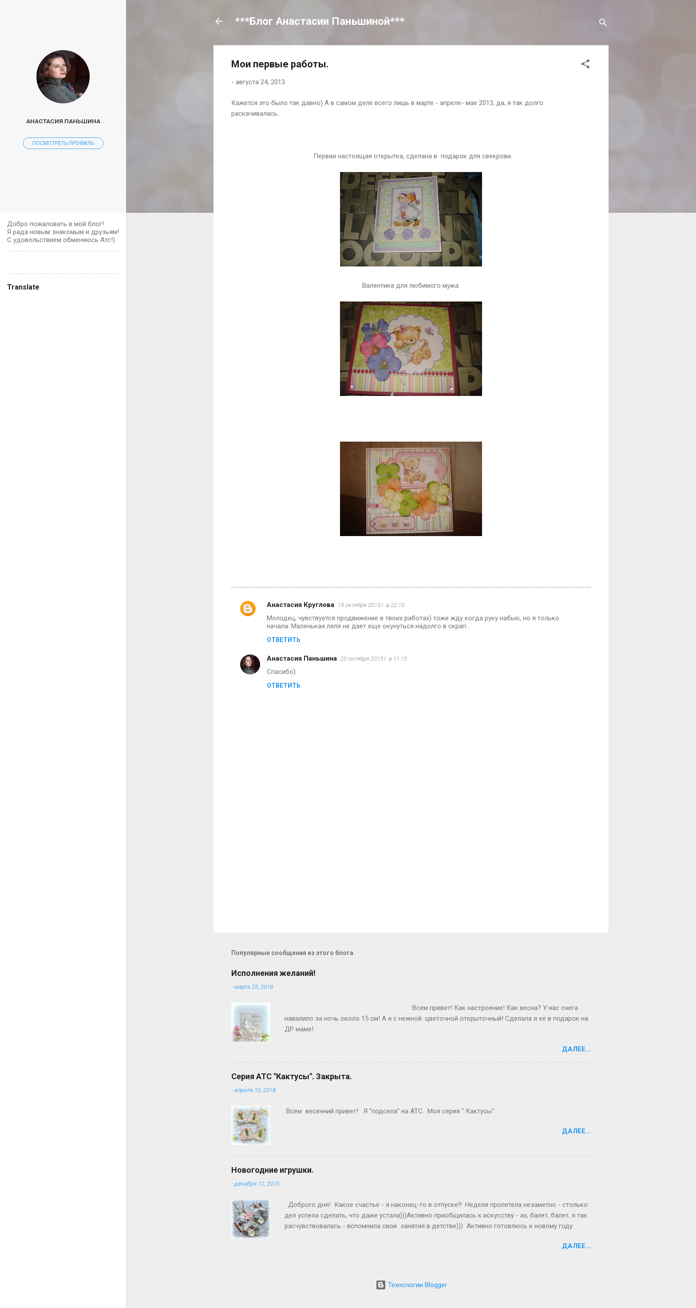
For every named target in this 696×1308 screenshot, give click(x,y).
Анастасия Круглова (300, 605)
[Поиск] (603, 24)
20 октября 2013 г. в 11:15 (373, 658)
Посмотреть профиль (63, 143)
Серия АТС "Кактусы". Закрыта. (291, 1076)
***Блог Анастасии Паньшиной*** (319, 21)
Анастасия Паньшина (302, 658)
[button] (585, 65)
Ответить (284, 639)
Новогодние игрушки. (272, 1170)
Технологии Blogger (411, 1285)
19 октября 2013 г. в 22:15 (371, 605)
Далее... (576, 1049)
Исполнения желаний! (273, 973)
